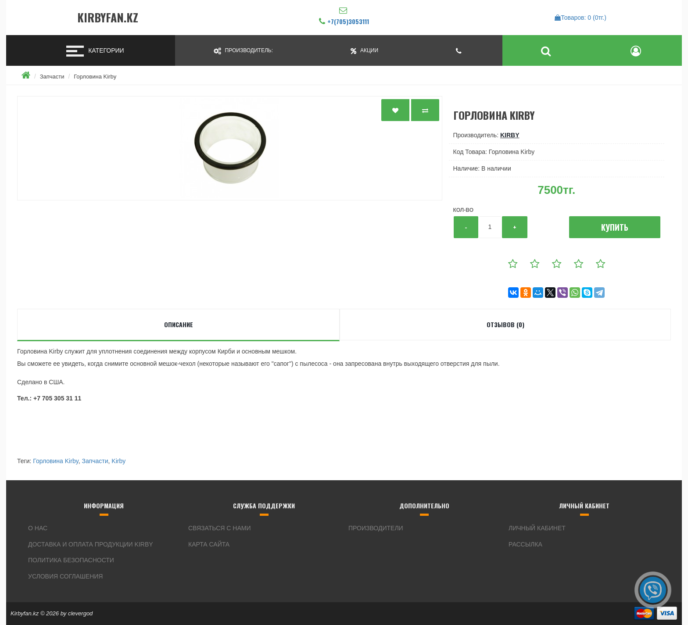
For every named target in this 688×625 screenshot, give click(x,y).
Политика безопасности (71, 560)
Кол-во (463, 210)
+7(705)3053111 (348, 21)
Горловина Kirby (95, 76)
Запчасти (52, 76)
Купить (614, 227)
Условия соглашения (65, 576)
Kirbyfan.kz (107, 17)
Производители (375, 528)
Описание (178, 324)
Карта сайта (208, 544)
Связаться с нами (219, 528)
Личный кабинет (537, 528)
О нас (37, 528)
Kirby (510, 135)
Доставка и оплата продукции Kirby (90, 544)
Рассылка (525, 544)
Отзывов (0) (505, 324)
